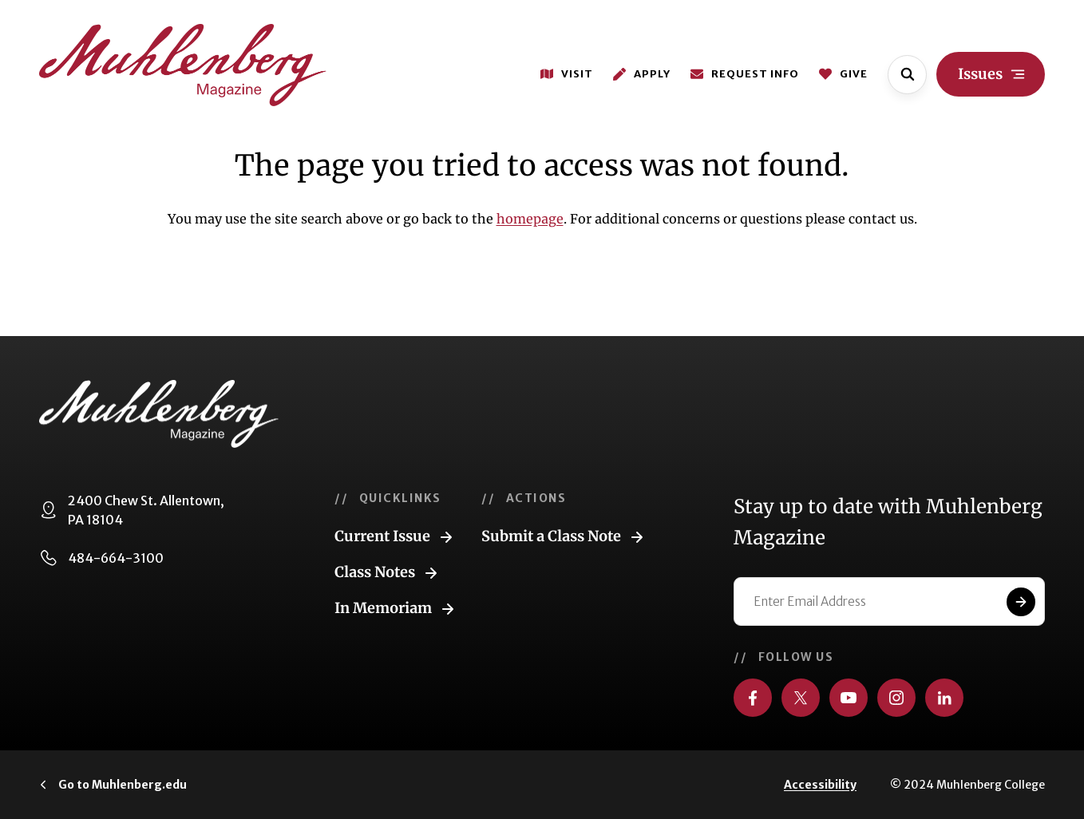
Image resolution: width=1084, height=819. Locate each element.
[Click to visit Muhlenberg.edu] (113, 784)
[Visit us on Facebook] (753, 698)
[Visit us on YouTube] (848, 698)
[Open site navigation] (990, 74)
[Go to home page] (182, 65)
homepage (530, 219)
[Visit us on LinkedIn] (944, 698)
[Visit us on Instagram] (896, 698)
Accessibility (820, 784)
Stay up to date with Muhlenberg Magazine (888, 522)
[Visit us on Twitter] (800, 698)
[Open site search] (907, 74)
